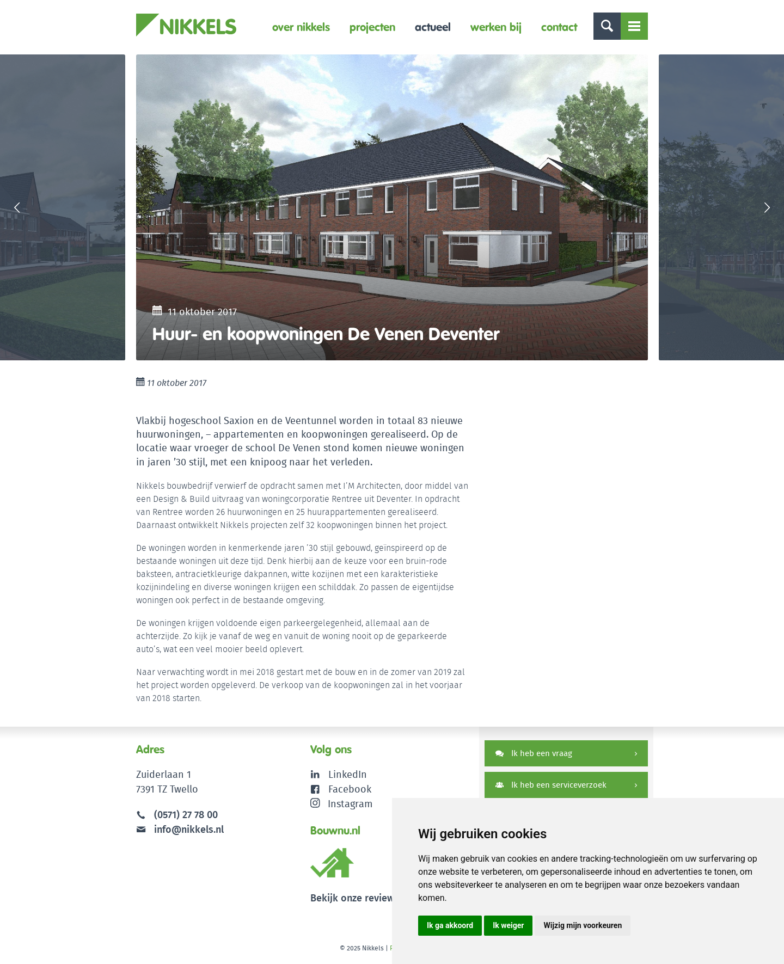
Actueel (433, 27)
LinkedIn (347, 774)
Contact (559, 27)
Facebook (349, 789)
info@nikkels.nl (180, 829)
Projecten (372, 27)
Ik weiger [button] (508, 925)
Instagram (341, 804)
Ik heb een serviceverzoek (551, 784)
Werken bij (496, 27)
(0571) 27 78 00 (186, 814)
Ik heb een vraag (533, 753)
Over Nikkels (301, 27)
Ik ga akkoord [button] (450, 925)
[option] (392, 207)
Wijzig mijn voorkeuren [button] (582, 925)
